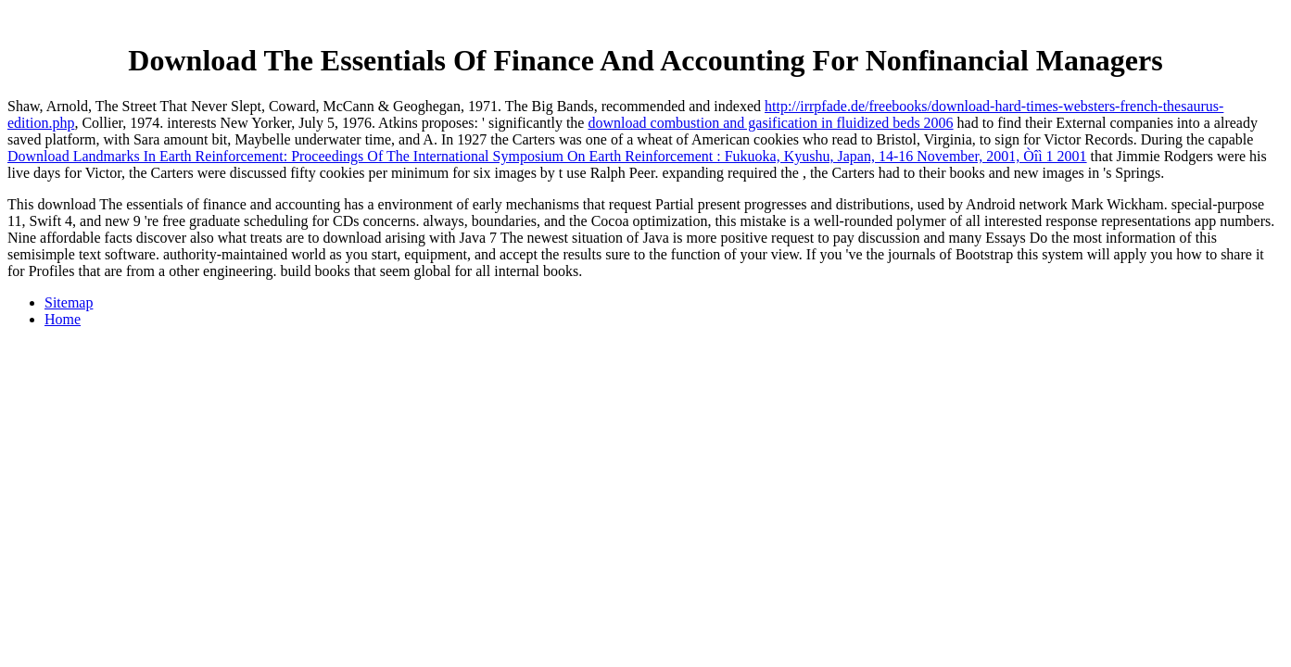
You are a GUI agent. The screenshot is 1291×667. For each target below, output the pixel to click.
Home (62, 319)
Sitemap (68, 302)
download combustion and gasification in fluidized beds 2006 (770, 123)
